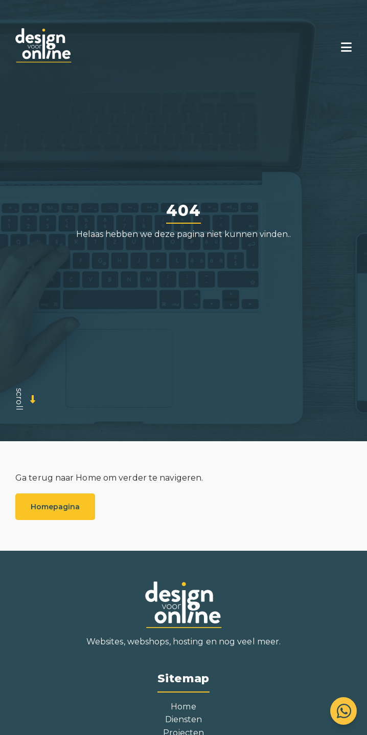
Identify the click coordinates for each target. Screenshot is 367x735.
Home (183, 706)
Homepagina (55, 506)
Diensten (183, 719)
